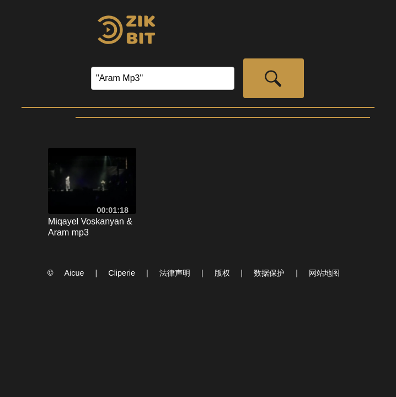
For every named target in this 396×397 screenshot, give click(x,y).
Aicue (74, 273)
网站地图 (324, 273)
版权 (222, 273)
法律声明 (174, 273)
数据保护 (269, 273)
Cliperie (121, 273)
